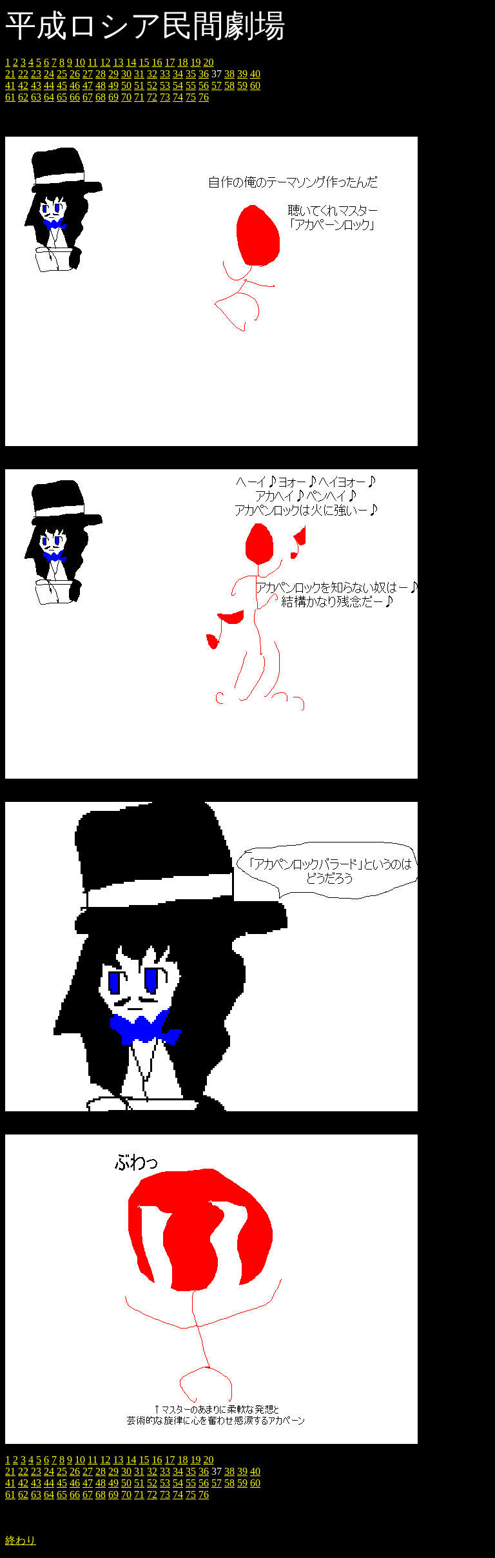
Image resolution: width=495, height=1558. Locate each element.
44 (49, 85)
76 (204, 97)
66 (75, 97)
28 (100, 73)
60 (255, 85)
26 (75, 73)
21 (10, 73)
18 (182, 62)
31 (139, 73)
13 (118, 62)
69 (113, 97)
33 (165, 73)
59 (242, 85)
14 (131, 62)
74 (178, 97)
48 (100, 85)
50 (126, 85)
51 (139, 85)
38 (229, 73)
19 (195, 62)
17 (169, 62)
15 (144, 62)
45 (62, 85)
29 (113, 73)
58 (229, 85)
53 (165, 85)
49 (113, 85)
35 (191, 73)
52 (152, 85)
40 (255, 73)
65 (62, 97)
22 (23, 73)
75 (191, 97)
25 (62, 73)
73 (165, 97)
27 (87, 73)
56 (204, 85)
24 (49, 73)
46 (75, 85)
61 (10, 97)
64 (49, 97)
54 (178, 85)
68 (100, 97)
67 (87, 97)
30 (126, 73)
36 (204, 73)
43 (36, 85)
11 (92, 62)
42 (23, 85)
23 (36, 73)
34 (178, 73)
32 (152, 73)
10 (80, 62)
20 (208, 62)
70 (126, 97)
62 (23, 97)
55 (191, 85)
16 (156, 62)
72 (152, 97)
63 (36, 97)
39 (242, 73)
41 (10, 85)
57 (216, 85)
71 (139, 97)
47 (87, 85)
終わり (20, 1540)
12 (105, 62)
